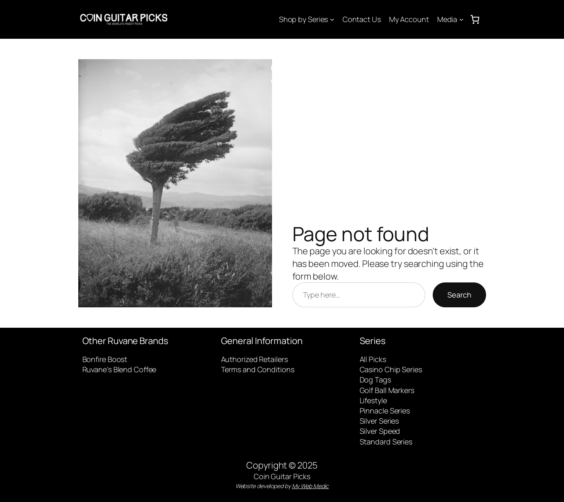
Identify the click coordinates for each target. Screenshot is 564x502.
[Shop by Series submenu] (332, 19)
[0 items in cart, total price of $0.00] (475, 19)
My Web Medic (310, 486)
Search (459, 295)
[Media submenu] (461, 19)
